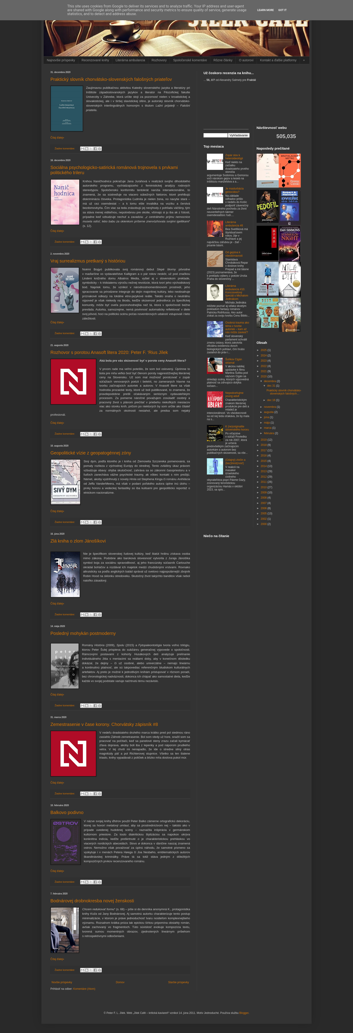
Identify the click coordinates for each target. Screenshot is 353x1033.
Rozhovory (159, 60)
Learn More (265, 10)
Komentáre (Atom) (84, 988)
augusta (269, 412)
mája (267, 422)
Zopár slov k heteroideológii (234, 157)
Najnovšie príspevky (61, 60)
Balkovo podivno (67, 812)
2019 (264, 439)
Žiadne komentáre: (65, 148)
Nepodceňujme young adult (234, 394)
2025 (264, 350)
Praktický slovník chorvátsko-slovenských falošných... (284, 392)
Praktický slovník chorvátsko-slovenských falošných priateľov (111, 79)
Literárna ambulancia (130, 60)
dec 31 (271, 385)
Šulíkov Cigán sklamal (233, 361)
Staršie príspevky (178, 982)
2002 (264, 518)
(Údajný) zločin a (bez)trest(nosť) (235, 461)
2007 (264, 503)
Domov (120, 982)
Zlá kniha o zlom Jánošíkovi (78, 540)
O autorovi (246, 60)
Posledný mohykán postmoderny (83, 633)
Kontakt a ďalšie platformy (278, 60)
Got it (282, 10)
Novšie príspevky (62, 982)
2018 (264, 445)
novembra (270, 406)
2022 (264, 366)
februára (269, 433)
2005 (264, 513)
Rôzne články (222, 60)
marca (268, 427)
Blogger (244, 1013)
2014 (264, 466)
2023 (264, 360)
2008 (264, 497)
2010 (264, 487)
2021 (264, 371)
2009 (264, 492)
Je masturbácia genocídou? (234, 190)
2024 (264, 355)
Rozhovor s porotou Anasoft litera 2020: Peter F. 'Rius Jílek (109, 352)
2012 (264, 476)
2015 (264, 461)
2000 (264, 524)
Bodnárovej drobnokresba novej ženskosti (92, 900)
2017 (264, 450)
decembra (270, 381)
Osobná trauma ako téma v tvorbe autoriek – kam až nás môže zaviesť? (237, 327)
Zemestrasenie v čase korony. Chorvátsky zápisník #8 (104, 724)
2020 (264, 376)
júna (267, 417)
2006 (264, 508)
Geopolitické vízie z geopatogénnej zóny (90, 452)
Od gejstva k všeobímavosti (234, 254)
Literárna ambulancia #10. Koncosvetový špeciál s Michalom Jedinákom (236, 292)
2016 (264, 455)
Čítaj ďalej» (57, 137)
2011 (264, 481)
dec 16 (271, 400)
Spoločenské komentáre (190, 60)
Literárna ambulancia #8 (234, 224)
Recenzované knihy (95, 60)
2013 (264, 471)
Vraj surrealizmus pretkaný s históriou (87, 260)
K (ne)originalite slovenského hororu (237, 428)
